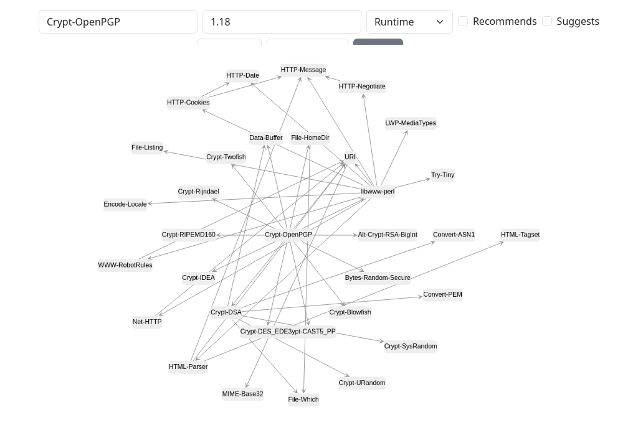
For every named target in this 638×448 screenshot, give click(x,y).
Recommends (505, 21)
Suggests (578, 21)
